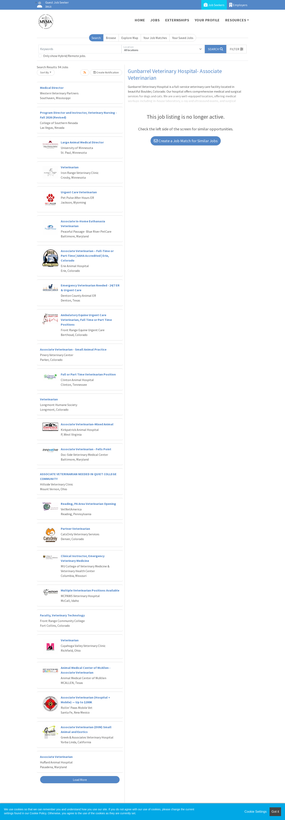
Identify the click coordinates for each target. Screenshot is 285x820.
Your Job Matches (155, 38)
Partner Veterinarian (75, 529)
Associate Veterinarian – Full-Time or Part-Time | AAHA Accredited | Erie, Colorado (87, 255)
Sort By (44, 72)
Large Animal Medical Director (82, 142)
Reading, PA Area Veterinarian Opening (88, 504)
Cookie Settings (255, 811)
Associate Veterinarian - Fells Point (86, 449)
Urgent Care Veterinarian (79, 192)
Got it (275, 811)
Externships (177, 20)
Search (96, 38)
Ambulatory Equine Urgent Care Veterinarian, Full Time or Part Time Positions (86, 319)
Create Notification (106, 72)
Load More (80, 780)
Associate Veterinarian (56, 757)
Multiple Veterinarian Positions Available (90, 590)
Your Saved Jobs (182, 38)
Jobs (155, 20)
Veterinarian (70, 167)
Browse (111, 38)
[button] (236, 49)
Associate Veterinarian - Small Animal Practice (73, 349)
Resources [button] (235, 20)
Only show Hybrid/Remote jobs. (64, 56)
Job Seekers (214, 4)
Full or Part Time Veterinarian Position (88, 374)
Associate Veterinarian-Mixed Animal (87, 424)
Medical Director (52, 88)
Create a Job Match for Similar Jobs (186, 140)
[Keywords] (80, 49)
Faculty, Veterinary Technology (62, 615)
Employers (238, 4)
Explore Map (129, 38)
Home (140, 20)
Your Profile (207, 20)
